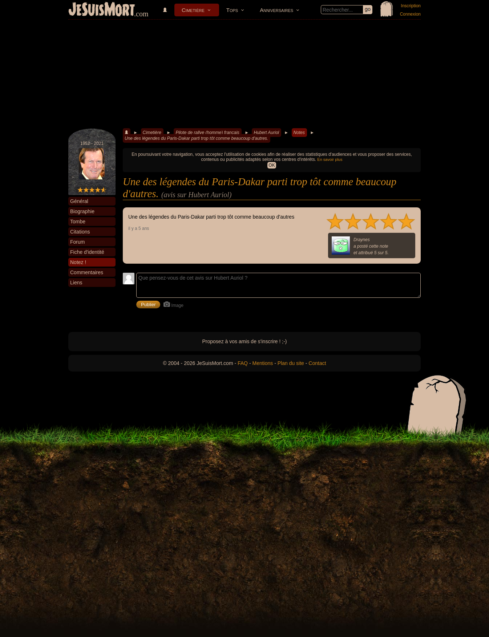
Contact (317, 363)
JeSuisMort (101, 10)
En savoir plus (329, 159)
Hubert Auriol (266, 132)
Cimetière (193, 10)
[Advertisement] (244, 74)
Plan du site (291, 363)
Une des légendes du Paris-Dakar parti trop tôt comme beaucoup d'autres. (196, 138)
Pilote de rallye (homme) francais (207, 132)
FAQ (243, 363)
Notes (299, 132)
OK (271, 165)
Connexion (410, 14)
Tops (232, 10)
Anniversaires (276, 10)
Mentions (262, 363)
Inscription (411, 5)
